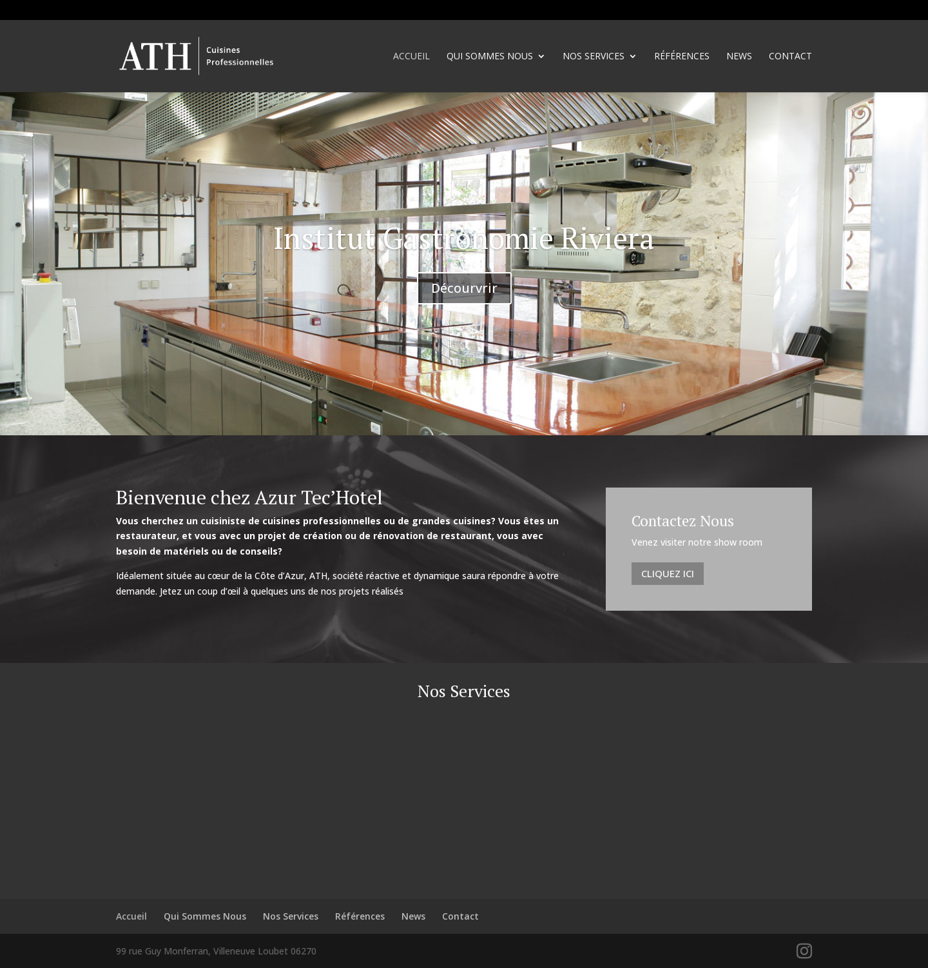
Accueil (411, 57)
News (739, 57)
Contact (790, 57)
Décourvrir (464, 288)
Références (682, 57)
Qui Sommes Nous (490, 57)
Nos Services (593, 57)
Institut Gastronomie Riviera (464, 237)
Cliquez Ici (667, 573)
